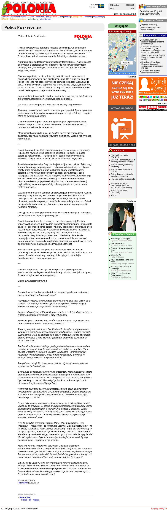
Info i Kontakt (45, 19)
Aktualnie (5, 17)
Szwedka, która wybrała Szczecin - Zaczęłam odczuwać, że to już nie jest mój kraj (152, 65)
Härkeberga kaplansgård (121, 240)
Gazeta (31, 17)
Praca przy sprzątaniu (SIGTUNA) (119, 191)
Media (67, 17)
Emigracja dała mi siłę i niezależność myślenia (150, 72)
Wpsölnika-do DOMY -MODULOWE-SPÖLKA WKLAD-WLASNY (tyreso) (121, 186)
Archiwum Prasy (43, 17)
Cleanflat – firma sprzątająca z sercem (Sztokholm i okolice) (123, 161)
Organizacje (98, 17)
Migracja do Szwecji (149, 25)
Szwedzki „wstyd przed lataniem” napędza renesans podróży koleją (152, 42)
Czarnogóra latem (121, 244)
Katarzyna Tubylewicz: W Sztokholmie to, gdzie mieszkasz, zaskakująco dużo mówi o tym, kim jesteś (153, 49)
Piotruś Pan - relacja (30, 500)
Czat (61, 17)
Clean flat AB (117, 256)
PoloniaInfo (23, 483)
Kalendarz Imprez (18, 17)
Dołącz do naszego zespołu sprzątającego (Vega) (122, 175)
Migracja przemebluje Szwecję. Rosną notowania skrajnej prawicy (153, 57)
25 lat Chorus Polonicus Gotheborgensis (121, 275)
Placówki (87, 17)
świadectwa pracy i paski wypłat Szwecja (151, 29)
